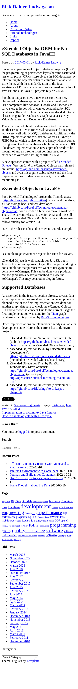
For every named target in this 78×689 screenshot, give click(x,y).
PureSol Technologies (23, 32)
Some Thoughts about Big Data (30, 488)
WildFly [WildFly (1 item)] (9, 542)
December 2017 (20, 575)
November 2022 (20, 561)
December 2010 (20, 644)
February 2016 (19, 583)
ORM (16, 412)
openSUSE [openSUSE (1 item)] (6, 529)
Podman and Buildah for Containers (33, 477)
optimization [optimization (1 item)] (17, 529)
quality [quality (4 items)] (6, 534)
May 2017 (16, 579)
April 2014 (17, 604)
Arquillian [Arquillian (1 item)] (6, 504)
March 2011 (17, 637)
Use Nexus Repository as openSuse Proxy (36, 481)
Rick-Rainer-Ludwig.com (28, 6)
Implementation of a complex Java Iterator (29, 415)
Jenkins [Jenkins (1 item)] (18, 524)
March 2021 (17, 568)
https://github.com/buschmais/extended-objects (40, 359)
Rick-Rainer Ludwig (48, 62)
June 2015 (16, 590)
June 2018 (16, 572)
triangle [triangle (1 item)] (62, 539)
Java (68, 408)
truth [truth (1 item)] (4, 542)
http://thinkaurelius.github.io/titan (24, 200)
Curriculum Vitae (21, 29)
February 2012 (19, 626)
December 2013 (20, 619)
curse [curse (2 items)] (4, 510)
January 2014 (18, 615)
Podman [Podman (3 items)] (34, 528)
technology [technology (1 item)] (43, 539)
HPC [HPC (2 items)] (34, 520)
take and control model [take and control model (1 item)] (27, 539)
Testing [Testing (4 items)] (53, 538)
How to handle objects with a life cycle (27, 419)
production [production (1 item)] (44, 529)
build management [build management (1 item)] (40, 504)
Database (58, 408)
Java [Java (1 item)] (47, 520)
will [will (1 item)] (16, 542)
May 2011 (16, 629)
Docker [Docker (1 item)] (55, 510)
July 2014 (16, 597)
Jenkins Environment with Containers (34, 474)
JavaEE (6, 412)
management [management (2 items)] (41, 523)
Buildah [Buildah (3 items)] (27, 504)
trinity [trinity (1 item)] (69, 539)
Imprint (14, 40)
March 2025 (17, 557)
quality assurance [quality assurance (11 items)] (28, 533)
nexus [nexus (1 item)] (51, 524)
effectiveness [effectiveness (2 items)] (66, 510)
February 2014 (19, 611)
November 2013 (20, 622)
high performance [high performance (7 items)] (47, 515)
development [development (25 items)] (35, 509)
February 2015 (19, 593)
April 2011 (16, 633)
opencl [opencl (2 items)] (64, 523)
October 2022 (18, 565)
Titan (54, 316)
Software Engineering (28, 408)
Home (13, 22)
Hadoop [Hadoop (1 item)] (28, 516)
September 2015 (20, 586)
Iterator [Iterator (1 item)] (41, 520)
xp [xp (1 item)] (19, 542)
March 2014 (17, 608)
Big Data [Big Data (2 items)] (16, 504)
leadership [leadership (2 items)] (27, 523)
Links (13, 36)
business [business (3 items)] (54, 504)
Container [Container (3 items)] (67, 504)
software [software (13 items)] (54, 533)
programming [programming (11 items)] (63, 528)
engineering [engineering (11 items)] (13, 515)
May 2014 (16, 601)
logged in (24, 434)
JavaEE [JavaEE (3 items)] (54, 520)
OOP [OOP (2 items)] (57, 523)
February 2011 (19, 640)
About (14, 25)
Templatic (33, 664)
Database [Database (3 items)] (14, 510)
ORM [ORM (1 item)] (25, 529)
